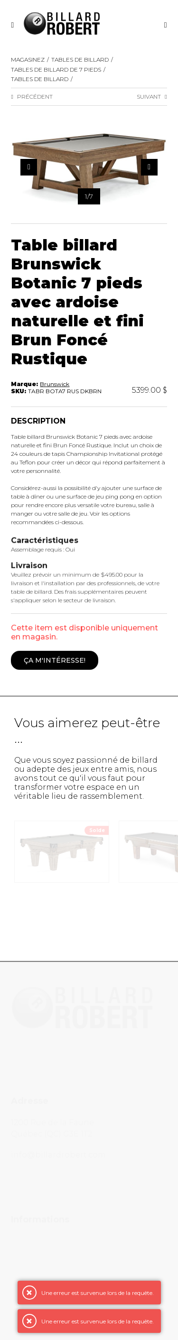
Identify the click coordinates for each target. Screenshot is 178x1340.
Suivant (152, 97)
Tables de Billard (80, 59)
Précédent (31, 97)
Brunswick (54, 384)
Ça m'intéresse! (54, 660)
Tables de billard (39, 79)
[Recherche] (165, 24)
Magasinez (28, 59)
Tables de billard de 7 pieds (56, 69)
